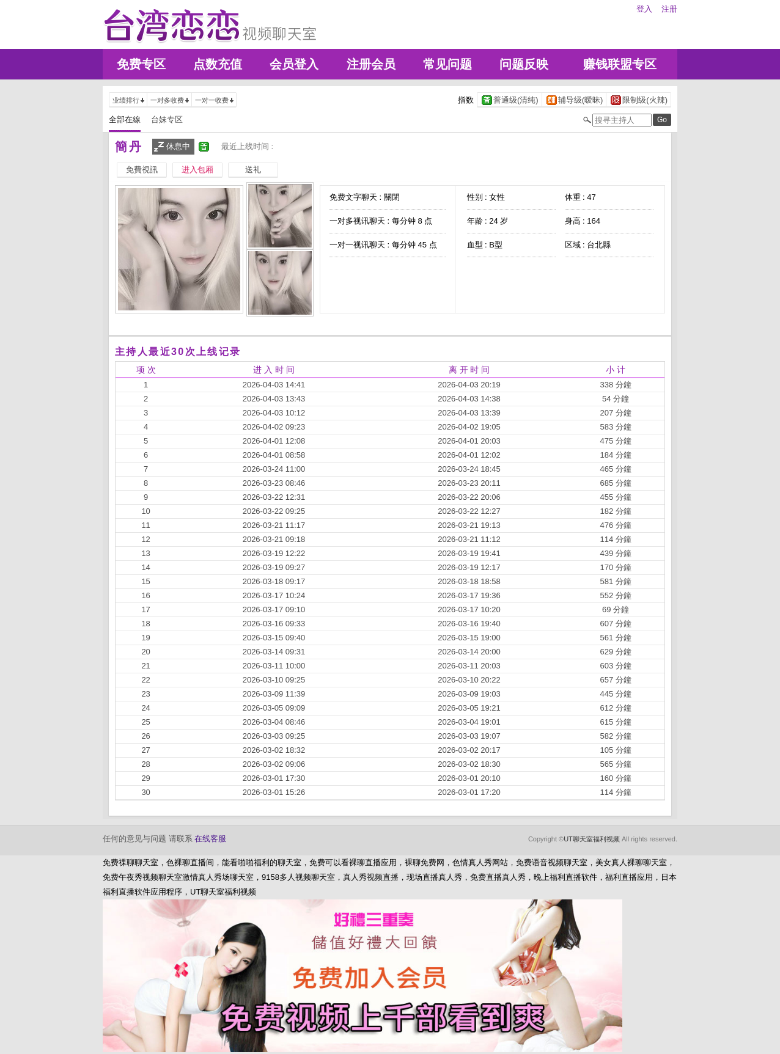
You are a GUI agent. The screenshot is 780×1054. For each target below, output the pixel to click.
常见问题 (447, 64)
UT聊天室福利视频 (592, 839)
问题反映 (523, 64)
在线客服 (210, 838)
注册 (669, 8)
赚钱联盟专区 (620, 64)
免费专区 (141, 64)
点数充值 (217, 64)
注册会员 (371, 64)
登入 (644, 8)
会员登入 (294, 64)
